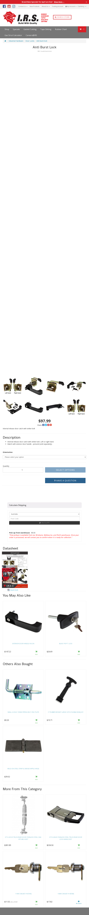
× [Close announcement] (86, 2)
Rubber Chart (61, 29)
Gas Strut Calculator (13, 35)
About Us (46, 6)
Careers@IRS (31, 35)
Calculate (44, 523)
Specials (16, 29)
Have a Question (65, 480)
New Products (34, 6)
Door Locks (29, 41)
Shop (7, 29)
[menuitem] (43, 425)
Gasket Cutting (30, 29)
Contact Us (22, 6)
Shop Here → (59, 2)
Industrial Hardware (16, 41)
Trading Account (57, 6)
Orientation (8, 452)
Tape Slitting (45, 29)
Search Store (62, 17)
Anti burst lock (42, 41)
